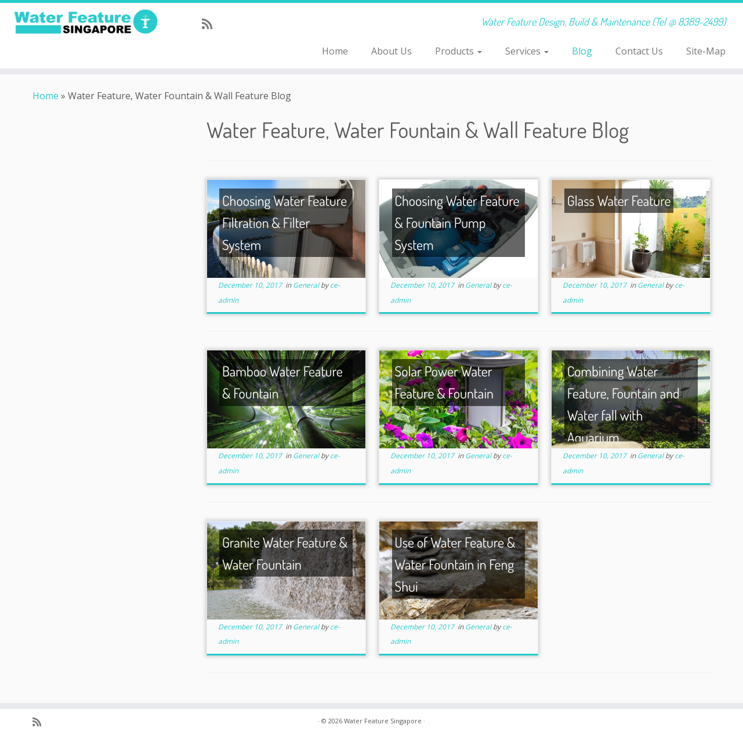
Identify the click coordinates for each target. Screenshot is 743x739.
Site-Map (706, 51)
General (307, 285)
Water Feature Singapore (383, 720)
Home (335, 51)
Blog (582, 51)
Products (458, 51)
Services (527, 51)
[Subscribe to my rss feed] (211, 24)
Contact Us (639, 51)
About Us (391, 51)
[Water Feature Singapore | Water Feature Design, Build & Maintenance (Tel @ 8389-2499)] (86, 22)
